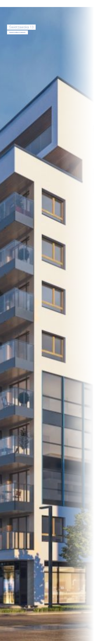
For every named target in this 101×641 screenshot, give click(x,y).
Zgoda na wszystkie (30, 327)
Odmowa (70, 327)
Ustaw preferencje (50, 327)
